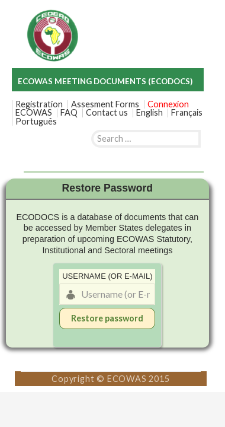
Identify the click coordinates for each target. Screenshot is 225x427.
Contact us (107, 113)
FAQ (69, 113)
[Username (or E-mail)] (107, 294)
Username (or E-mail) (107, 276)
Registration (39, 104)
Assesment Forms (105, 104)
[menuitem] (149, 113)
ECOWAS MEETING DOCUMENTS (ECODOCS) (105, 81)
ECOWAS (33, 113)
